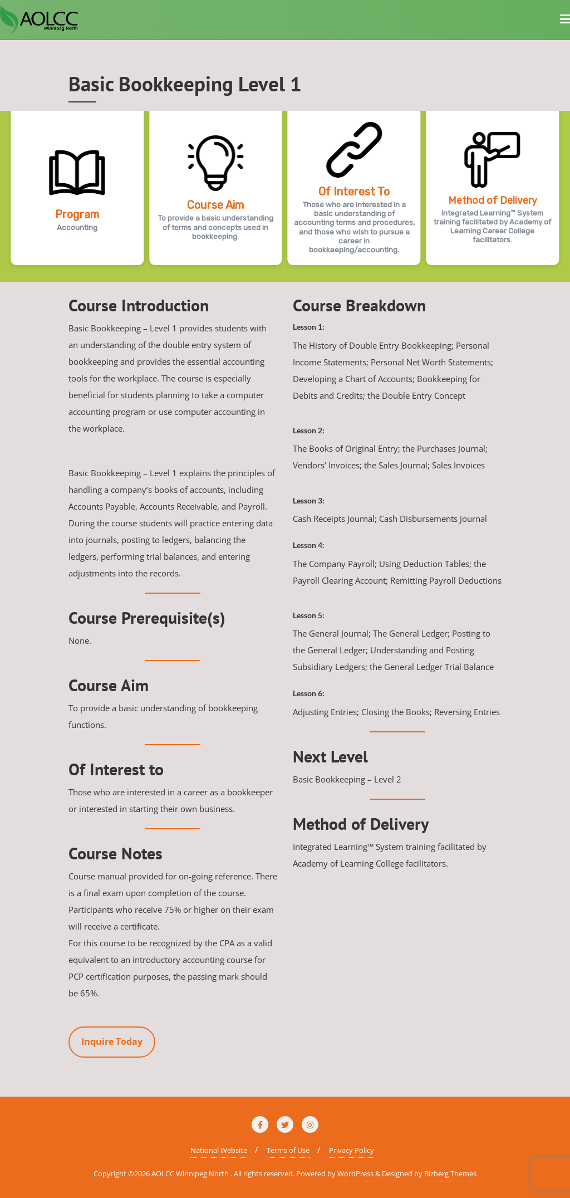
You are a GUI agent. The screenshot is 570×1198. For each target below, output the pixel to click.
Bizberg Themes (450, 1173)
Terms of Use (288, 1150)
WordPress (355, 1173)
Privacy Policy (351, 1150)
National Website (218, 1150)
